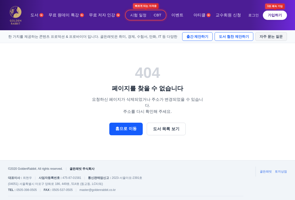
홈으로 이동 (125, 128)
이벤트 (177, 15)
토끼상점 (281, 171)
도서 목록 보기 (166, 129)
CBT (157, 15)
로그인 (253, 15)
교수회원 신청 (228, 15)
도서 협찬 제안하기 (234, 37)
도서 (36, 15)
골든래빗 (266, 171)
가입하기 (275, 15)
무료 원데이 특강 (66, 15)
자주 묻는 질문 (271, 37)
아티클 (202, 15)
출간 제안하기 (197, 37)
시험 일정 (138, 15)
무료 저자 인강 (104, 15)
